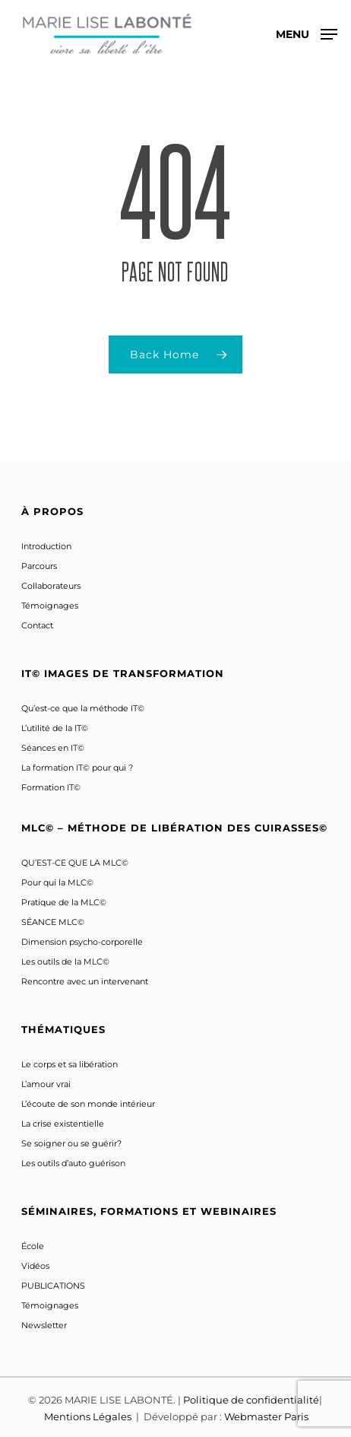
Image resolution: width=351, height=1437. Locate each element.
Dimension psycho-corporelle (82, 941)
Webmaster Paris (266, 1416)
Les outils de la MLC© (65, 961)
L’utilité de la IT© (54, 728)
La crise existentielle (62, 1123)
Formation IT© (51, 787)
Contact (37, 625)
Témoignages (49, 605)
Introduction (46, 546)
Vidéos (35, 1266)
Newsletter (44, 1325)
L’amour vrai (46, 1084)
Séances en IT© (52, 747)
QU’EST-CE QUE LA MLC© (74, 862)
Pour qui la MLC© (57, 882)
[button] (306, 33)
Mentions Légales (89, 1416)
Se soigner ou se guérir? (71, 1143)
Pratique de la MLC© (63, 902)
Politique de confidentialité (251, 1400)
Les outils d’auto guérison (73, 1163)
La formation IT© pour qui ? (77, 767)
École (32, 1246)
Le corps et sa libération (69, 1064)
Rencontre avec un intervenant (84, 981)
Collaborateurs (51, 585)
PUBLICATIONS (53, 1285)
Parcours (39, 566)
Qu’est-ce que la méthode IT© (82, 708)
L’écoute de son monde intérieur (88, 1103)
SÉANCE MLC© (52, 922)
